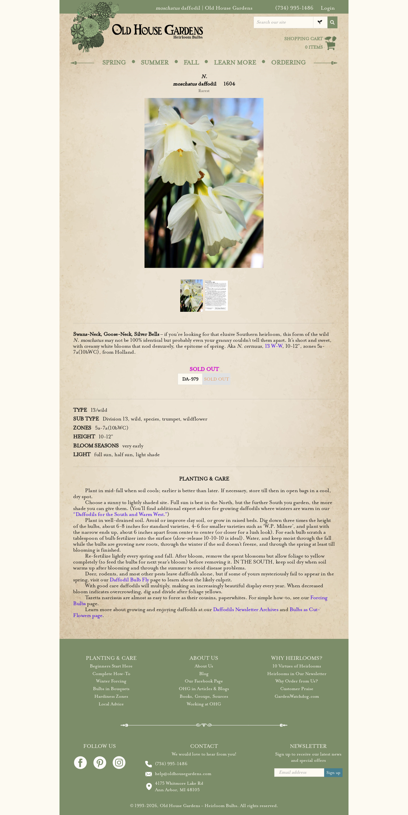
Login (328, 8)
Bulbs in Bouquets (111, 689)
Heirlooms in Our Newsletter (296, 674)
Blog (204, 674)
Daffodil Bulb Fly (129, 579)
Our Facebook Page (204, 681)
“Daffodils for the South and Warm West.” (120, 514)
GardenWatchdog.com (297, 696)
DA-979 (190, 379)
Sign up (333, 772)
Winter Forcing (111, 681)
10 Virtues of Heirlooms (297, 666)
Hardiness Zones (111, 696)
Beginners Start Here (111, 666)
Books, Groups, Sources (204, 696)
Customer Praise (296, 689)
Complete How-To (111, 674)
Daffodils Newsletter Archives (246, 609)
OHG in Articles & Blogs (204, 689)
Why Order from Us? (296, 681)
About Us (204, 666)
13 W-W (273, 346)
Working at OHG (204, 704)
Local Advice (111, 704)
